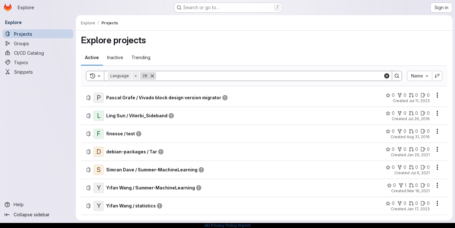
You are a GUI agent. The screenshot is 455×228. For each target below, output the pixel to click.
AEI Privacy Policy (220, 225)
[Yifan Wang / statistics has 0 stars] (390, 203)
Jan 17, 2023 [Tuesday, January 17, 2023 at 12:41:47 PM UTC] (418, 208)
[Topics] (38, 62)
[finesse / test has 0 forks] (401, 131)
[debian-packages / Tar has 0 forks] (401, 149)
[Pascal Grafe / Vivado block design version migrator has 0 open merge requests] (413, 95)
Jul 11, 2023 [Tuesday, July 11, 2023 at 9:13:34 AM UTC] (419, 100)
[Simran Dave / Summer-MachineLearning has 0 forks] (401, 167)
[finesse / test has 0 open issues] (425, 131)
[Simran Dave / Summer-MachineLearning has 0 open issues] (425, 167)
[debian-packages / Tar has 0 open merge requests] (413, 149)
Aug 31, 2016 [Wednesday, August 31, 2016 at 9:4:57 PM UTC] (418, 136)
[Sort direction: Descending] (437, 76)
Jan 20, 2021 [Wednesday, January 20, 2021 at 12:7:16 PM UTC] (418, 154)
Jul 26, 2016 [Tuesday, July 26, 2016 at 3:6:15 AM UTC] (419, 118)
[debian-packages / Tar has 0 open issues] (425, 149)
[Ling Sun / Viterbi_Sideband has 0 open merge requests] (413, 113)
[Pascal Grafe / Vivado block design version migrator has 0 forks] (401, 95)
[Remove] (152, 76)
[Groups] (38, 43)
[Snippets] (38, 71)
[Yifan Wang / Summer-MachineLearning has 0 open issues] (425, 185)
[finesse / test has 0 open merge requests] (413, 131)
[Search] (269, 76)
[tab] (92, 57)
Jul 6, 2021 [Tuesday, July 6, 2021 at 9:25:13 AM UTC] (420, 172)
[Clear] (387, 76)
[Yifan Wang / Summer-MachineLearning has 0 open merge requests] (413, 185)
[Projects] (38, 33)
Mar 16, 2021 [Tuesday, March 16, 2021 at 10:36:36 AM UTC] (418, 190)
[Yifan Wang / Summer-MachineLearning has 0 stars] (391, 185)
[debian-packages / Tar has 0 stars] (390, 149)
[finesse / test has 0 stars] (390, 131)
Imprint (244, 225)
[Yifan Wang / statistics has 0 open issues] (425, 203)
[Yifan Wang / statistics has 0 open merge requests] (413, 203)
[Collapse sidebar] (38, 214)
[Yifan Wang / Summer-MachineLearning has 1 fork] (402, 185)
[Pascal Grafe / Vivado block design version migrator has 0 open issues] (425, 95)
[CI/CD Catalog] (38, 52)
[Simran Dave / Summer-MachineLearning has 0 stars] (390, 167)
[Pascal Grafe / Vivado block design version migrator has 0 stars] (390, 95)
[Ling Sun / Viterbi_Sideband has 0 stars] (390, 113)
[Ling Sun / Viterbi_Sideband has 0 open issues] (425, 113)
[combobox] (419, 76)
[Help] (38, 204)
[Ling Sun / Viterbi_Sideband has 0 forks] (401, 113)
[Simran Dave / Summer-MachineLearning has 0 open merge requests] (413, 167)
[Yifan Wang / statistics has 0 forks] (401, 203)
